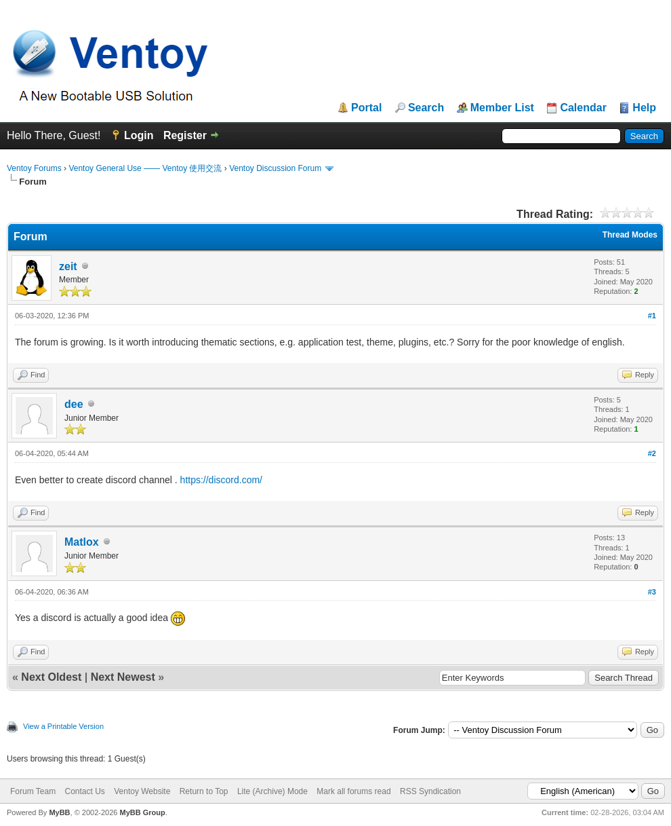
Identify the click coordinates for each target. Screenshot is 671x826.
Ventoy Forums (34, 168)
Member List (502, 107)
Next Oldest (51, 677)
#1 (652, 316)
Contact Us (84, 791)
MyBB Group (142, 812)
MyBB (59, 812)
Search (426, 107)
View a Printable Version (63, 726)
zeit (68, 266)
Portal (366, 107)
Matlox (81, 542)
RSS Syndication (430, 791)
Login (139, 135)
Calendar (583, 107)
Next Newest (123, 677)
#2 (652, 453)
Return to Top (204, 791)
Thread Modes (630, 235)
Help (644, 107)
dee (73, 404)
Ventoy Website (142, 791)
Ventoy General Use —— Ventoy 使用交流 (145, 168)
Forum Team (33, 791)
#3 (652, 592)
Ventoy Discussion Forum (275, 168)
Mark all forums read (353, 791)
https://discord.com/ (221, 479)
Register (185, 135)
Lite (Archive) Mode (272, 791)
